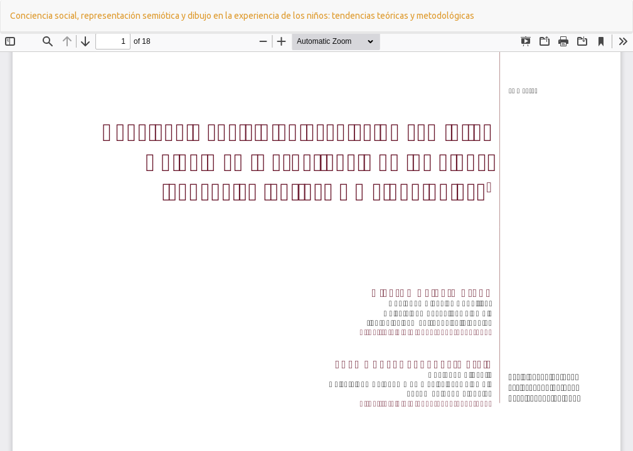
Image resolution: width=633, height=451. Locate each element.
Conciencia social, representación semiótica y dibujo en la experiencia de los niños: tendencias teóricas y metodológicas (242, 16)
